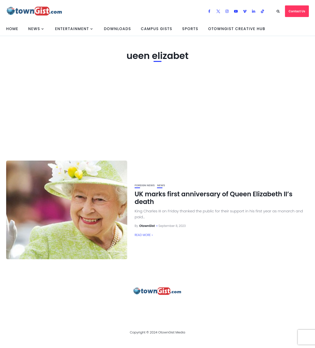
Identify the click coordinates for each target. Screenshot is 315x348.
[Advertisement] (157, 116)
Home (12, 28)
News (34, 28)
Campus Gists (156, 28)
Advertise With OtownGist (86, 304)
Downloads (117, 28)
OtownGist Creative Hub (236, 28)
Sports (190, 28)
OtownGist (147, 226)
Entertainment (72, 28)
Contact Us (297, 11)
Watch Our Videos (205, 304)
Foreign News (145, 185)
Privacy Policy (135, 304)
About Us (43, 304)
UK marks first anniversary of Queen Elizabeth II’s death (213, 198)
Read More (143, 235)
